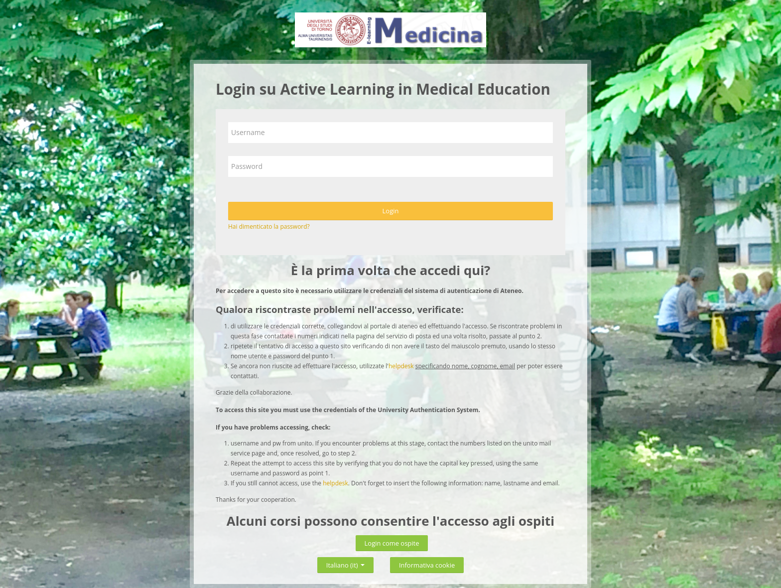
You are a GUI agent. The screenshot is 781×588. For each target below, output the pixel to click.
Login (391, 210)
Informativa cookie (427, 565)
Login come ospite (392, 543)
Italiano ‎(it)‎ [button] (345, 563)
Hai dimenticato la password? (269, 226)
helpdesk (401, 366)
